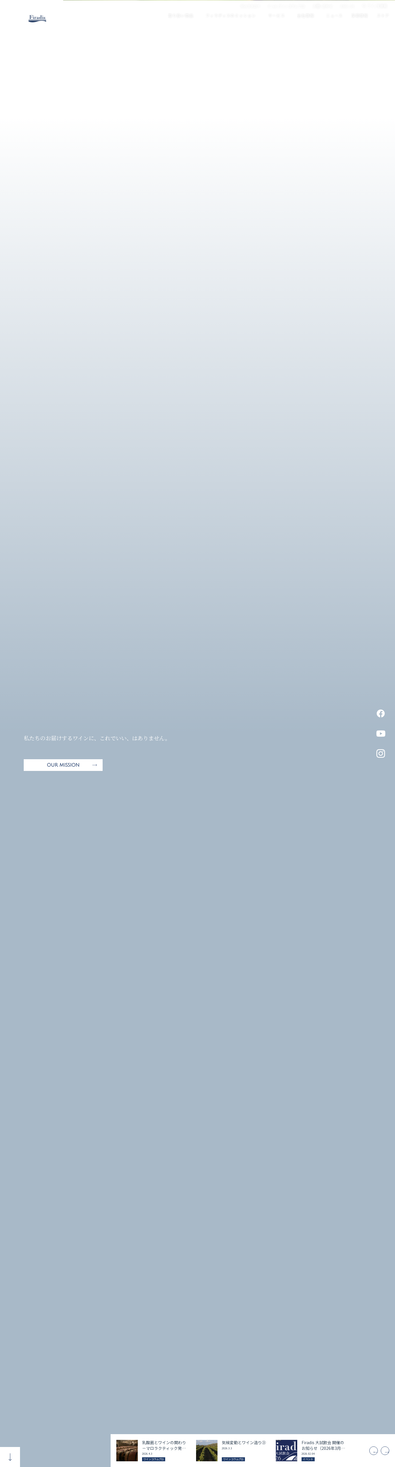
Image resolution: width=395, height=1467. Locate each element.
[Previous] (368, 1450)
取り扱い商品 (177, 15)
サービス (273, 15)
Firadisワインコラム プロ (286, 6)
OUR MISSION (63, 765)
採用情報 (356, 15)
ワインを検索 (377, 6)
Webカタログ (250, 6)
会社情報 (302, 15)
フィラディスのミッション (228, 15)
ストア (380, 15)
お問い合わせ (322, 6)
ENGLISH (347, 6)
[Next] (383, 1450)
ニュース (331, 15)
